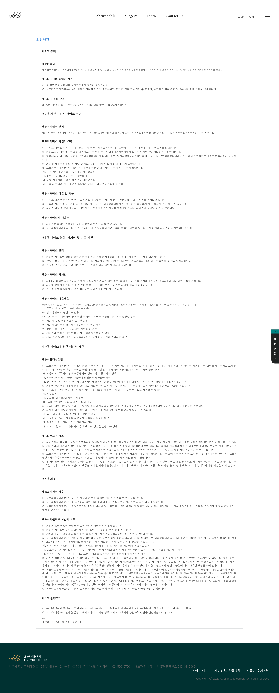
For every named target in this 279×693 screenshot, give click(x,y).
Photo (151, 16)
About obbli (105, 16)
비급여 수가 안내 (258, 670)
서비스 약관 (200, 670)
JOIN (251, 16)
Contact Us (174, 16)
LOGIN (241, 16)
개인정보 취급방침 (227, 670)
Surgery (131, 16)
